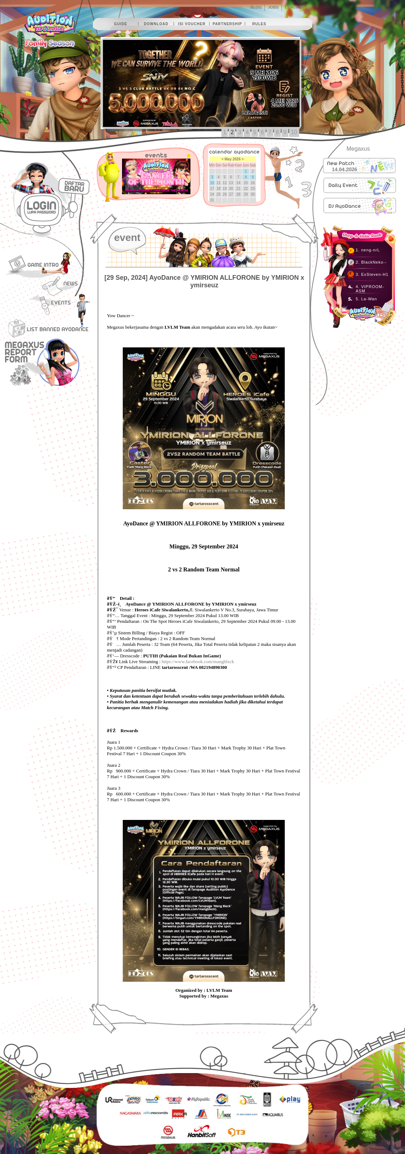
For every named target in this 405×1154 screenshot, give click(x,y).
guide (120, 24)
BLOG (256, 7)
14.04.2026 (344, 169)
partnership (227, 24)
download (156, 24)
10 (294, 132)
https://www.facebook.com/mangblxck (198, 661)
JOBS (273, 7)
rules (259, 24)
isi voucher (192, 24)
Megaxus (358, 149)
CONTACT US (297, 7)
